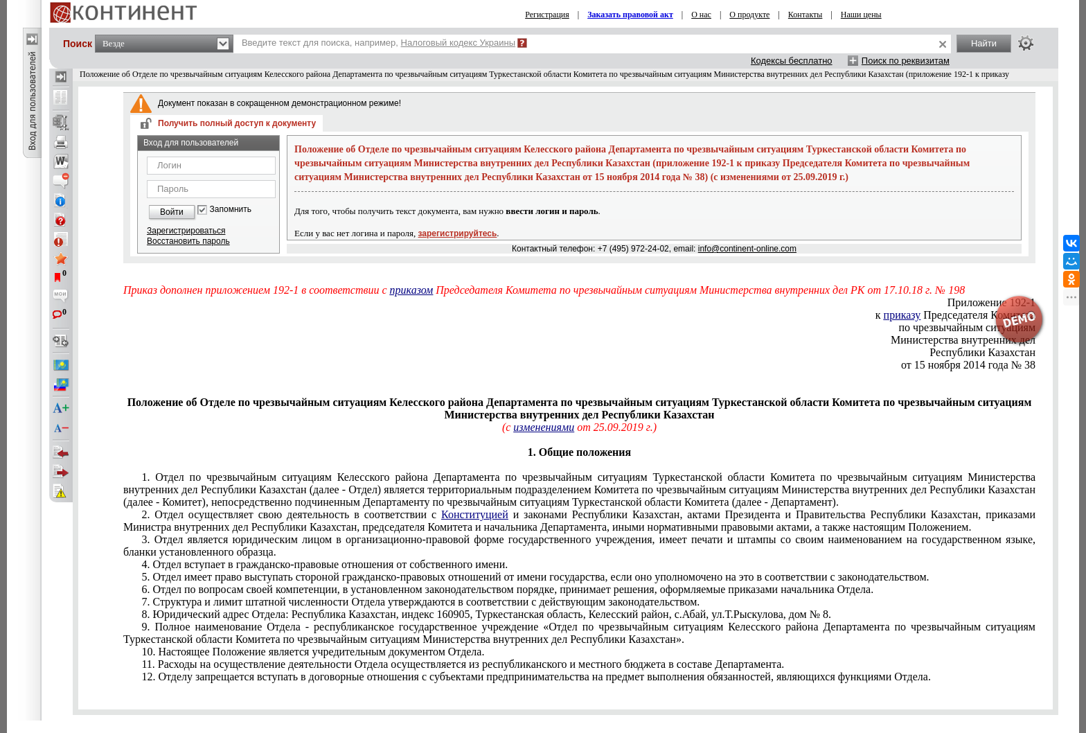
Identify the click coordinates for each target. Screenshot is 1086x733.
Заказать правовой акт (630, 14)
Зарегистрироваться (186, 231)
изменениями (543, 427)
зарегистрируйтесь (457, 233)
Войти (172, 212)
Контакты (805, 14)
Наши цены (861, 14)
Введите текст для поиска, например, (378, 42)
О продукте (749, 14)
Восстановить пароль (188, 241)
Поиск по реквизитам (906, 60)
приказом (412, 290)
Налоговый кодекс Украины (458, 42)
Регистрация (547, 14)
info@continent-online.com (747, 249)
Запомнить (230, 209)
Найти (984, 43)
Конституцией (474, 514)
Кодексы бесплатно (792, 60)
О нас (701, 14)
